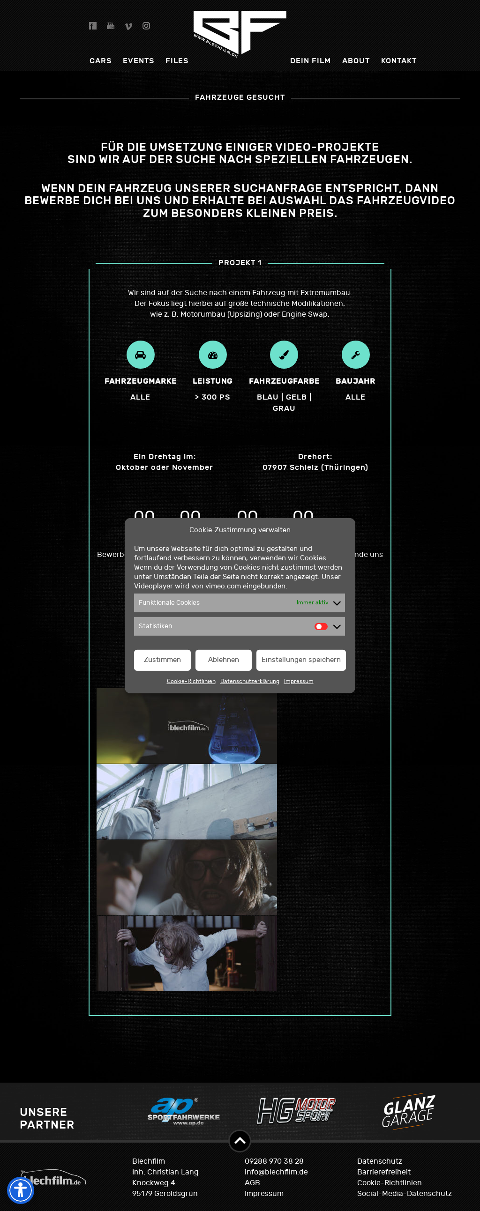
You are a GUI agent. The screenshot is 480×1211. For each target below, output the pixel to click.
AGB (252, 1183)
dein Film (310, 60)
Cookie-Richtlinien (191, 681)
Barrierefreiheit (384, 1172)
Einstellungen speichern (301, 660)
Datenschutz (379, 1161)
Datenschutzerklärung (249, 681)
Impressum (299, 681)
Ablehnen (223, 660)
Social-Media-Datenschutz (404, 1193)
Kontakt (399, 60)
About (356, 60)
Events (138, 60)
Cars (101, 60)
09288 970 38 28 (274, 1161)
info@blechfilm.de (276, 1172)
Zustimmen (162, 660)
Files (176, 60)
